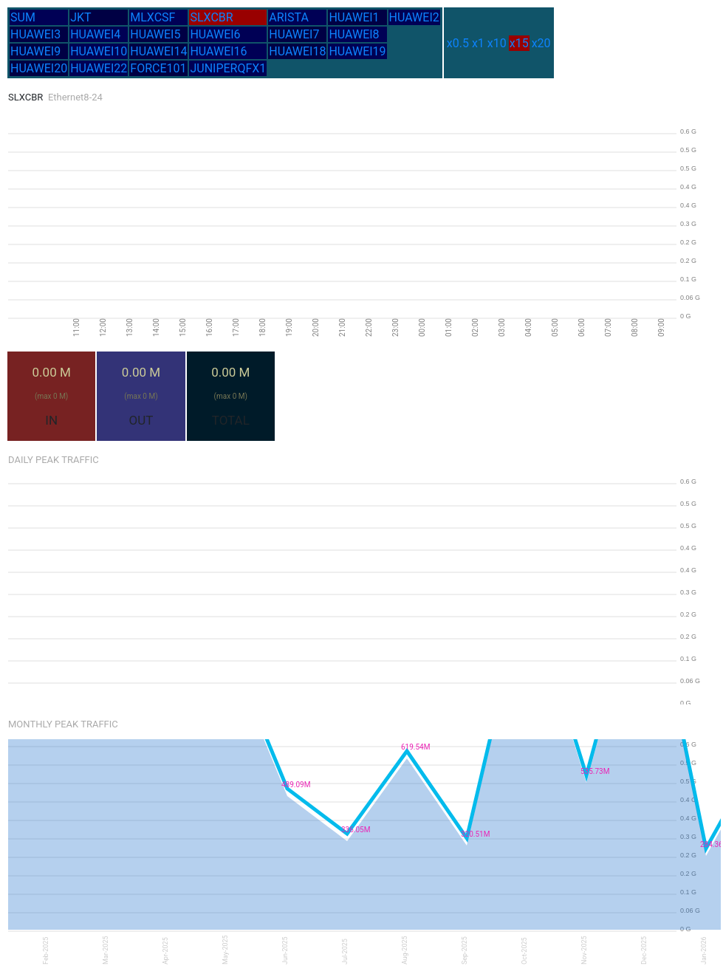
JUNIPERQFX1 (228, 68)
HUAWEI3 (35, 34)
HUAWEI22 (98, 68)
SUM (22, 17)
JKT (80, 17)
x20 (541, 43)
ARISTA (289, 17)
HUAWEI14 (158, 51)
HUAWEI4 (95, 34)
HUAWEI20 (38, 68)
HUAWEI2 (414, 17)
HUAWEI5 (155, 34)
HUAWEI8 (354, 34)
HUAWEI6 (215, 34)
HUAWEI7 (294, 34)
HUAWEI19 (357, 51)
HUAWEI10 (98, 51)
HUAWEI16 (218, 51)
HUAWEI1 (354, 17)
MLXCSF (152, 17)
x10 (497, 43)
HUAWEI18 (297, 51)
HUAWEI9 (35, 51)
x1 (478, 43)
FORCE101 (158, 68)
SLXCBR (211, 17)
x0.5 (458, 43)
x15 (519, 43)
